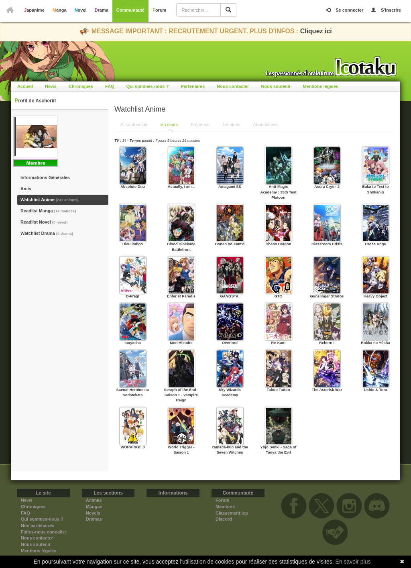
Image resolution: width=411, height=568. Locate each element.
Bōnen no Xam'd (229, 244)
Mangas (94, 506)
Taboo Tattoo (278, 390)
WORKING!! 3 (132, 447)
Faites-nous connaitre (44, 531)
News (51, 86)
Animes (94, 500)
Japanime (34, 10)
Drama (101, 10)
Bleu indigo (132, 244)
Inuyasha (132, 343)
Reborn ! (326, 343)
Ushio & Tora (375, 390)
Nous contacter (233, 86)
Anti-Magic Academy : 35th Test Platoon (278, 192)
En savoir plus (353, 561)
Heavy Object (375, 296)
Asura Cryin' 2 (327, 187)
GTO (278, 296)
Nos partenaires (37, 525)
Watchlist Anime (49, 199)
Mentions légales (320, 86)
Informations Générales (45, 177)
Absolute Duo (132, 187)
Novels (93, 513)
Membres (225, 506)
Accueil (25, 86)
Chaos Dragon (278, 244)
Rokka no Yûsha (375, 343)
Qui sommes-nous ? (147, 86)
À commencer (134, 124)
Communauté (130, 10)
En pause (200, 124)
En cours (169, 124)
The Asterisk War (327, 390)
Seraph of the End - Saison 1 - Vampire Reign (181, 395)
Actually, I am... (181, 187)
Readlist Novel (43, 222)
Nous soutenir (276, 86)
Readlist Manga (48, 210)
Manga (60, 10)
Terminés (231, 124)
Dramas (94, 519)
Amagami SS (229, 187)
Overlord (230, 343)
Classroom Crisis (326, 244)
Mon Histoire (181, 343)
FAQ (109, 86)
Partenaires (193, 86)
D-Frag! (132, 296)
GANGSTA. (230, 296)
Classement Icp (232, 513)
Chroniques (81, 86)
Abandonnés (265, 124)
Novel (81, 10)
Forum (159, 10)
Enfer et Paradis (181, 296)
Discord (224, 519)
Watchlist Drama (46, 233)
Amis (25, 188)
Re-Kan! (278, 343)
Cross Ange (375, 244)
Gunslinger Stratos (327, 296)
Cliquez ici (316, 31)
